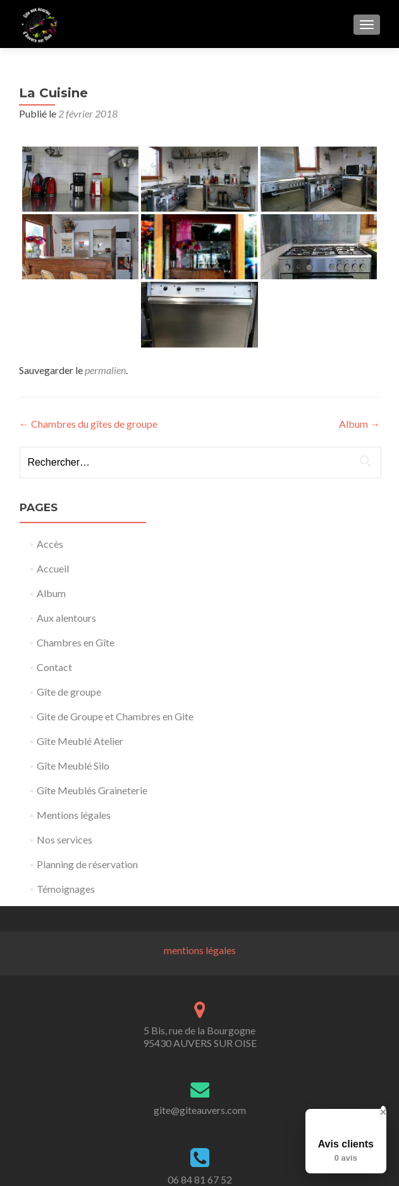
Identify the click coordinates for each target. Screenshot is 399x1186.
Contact (54, 667)
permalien (105, 370)
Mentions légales (74, 815)
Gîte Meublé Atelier (80, 741)
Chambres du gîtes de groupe (88, 424)
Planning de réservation (87, 864)
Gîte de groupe (69, 692)
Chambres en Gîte (75, 642)
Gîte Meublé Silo (73, 765)
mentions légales (200, 950)
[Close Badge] (383, 1112)
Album (359, 424)
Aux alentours (66, 618)
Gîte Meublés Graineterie (92, 790)
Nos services (64, 839)
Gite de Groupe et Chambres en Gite (115, 716)
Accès (50, 544)
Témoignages (66, 889)
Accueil (53, 568)
